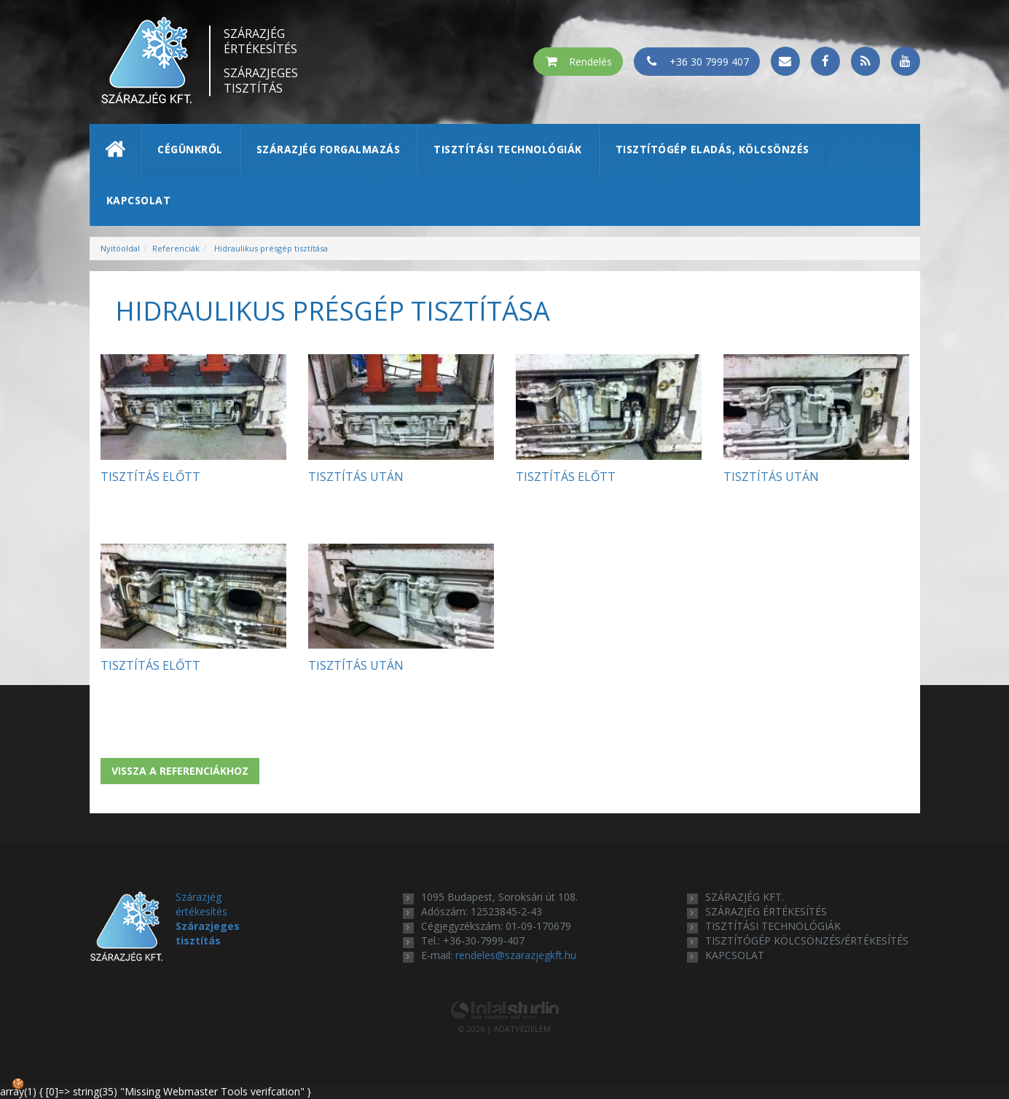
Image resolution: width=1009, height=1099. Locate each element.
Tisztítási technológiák (507, 149)
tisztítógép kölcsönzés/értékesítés (806, 940)
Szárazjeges (261, 81)
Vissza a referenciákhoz (179, 771)
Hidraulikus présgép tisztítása (270, 248)
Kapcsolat (138, 200)
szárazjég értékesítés (766, 911)
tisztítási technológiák (773, 926)
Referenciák (176, 248)
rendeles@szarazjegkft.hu (515, 955)
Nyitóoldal (120, 248)
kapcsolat (734, 955)
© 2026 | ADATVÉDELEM (504, 1028)
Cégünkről (190, 149)
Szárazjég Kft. (744, 897)
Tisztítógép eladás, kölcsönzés (712, 149)
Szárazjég (261, 42)
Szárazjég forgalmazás (328, 149)
